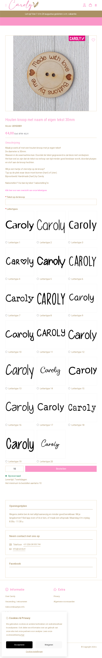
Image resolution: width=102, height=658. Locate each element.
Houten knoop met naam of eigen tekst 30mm (76, 21)
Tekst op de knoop (15, 197)
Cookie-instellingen (34, 651)
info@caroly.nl (19, 549)
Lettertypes (11, 209)
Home (8, 21)
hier (22, 635)
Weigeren (49, 645)
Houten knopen (19, 21)
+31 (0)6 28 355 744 (31, 544)
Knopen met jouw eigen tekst (41, 21)
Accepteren (19, 645)
